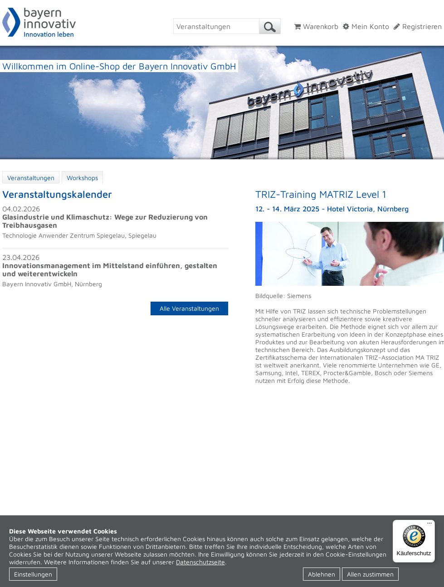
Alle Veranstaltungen (189, 308)
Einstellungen (33, 574)
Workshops (82, 177)
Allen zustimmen (370, 574)
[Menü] (429, 525)
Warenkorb (316, 26)
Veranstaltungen (30, 177)
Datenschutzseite (200, 562)
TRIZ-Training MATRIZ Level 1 (320, 194)
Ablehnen (321, 574)
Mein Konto (366, 26)
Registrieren (418, 26)
